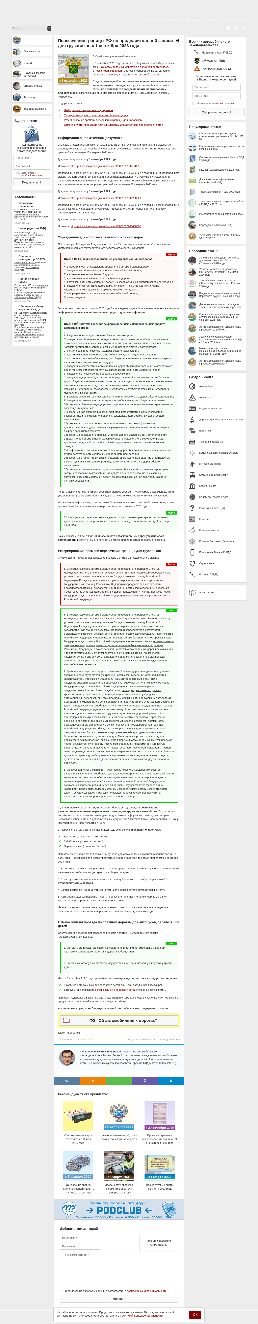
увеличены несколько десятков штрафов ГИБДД (31, 287)
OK (195, 1314)
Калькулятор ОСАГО (25, 262)
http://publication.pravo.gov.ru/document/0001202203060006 (106, 226)
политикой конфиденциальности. (141, 1315)
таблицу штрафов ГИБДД (28, 297)
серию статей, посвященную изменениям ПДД (29, 245)
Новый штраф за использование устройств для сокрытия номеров (29, 334)
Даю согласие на (33, 174)
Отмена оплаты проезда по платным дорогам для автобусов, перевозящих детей (113, 124)
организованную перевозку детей (115, 989)
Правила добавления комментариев (159, 1242)
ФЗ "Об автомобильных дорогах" (123, 1020)
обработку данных (34, 175)
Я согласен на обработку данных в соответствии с (116, 1290)
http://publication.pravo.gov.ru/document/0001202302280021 (106, 198)
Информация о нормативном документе (88, 110)
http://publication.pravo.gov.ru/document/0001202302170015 (106, 166)
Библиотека (159, 20)
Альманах (177, 20)
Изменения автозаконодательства (159, 1039)
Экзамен (193, 20)
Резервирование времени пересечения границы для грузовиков (103, 119)
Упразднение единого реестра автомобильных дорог (96, 115)
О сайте (227, 20)
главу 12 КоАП (33, 295)
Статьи (143, 20)
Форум (240, 20)
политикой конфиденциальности (147, 1290)
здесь (32, 240)
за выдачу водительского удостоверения (27, 215)
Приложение (210, 20)
